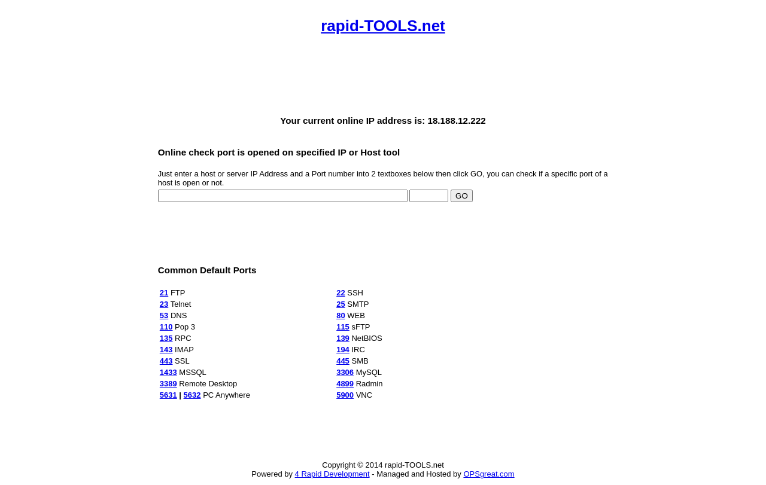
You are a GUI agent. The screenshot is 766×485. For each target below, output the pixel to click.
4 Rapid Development (332, 473)
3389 (168, 383)
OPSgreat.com (488, 473)
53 (164, 315)
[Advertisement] (383, 75)
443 (166, 360)
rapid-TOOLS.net (383, 26)
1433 (168, 372)
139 (342, 338)
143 (166, 349)
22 (340, 292)
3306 (345, 372)
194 (342, 349)
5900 (345, 395)
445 (342, 360)
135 (166, 338)
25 (340, 304)
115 (342, 326)
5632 (192, 395)
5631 (168, 395)
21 (164, 292)
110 (166, 326)
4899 (345, 383)
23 (164, 304)
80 (340, 315)
